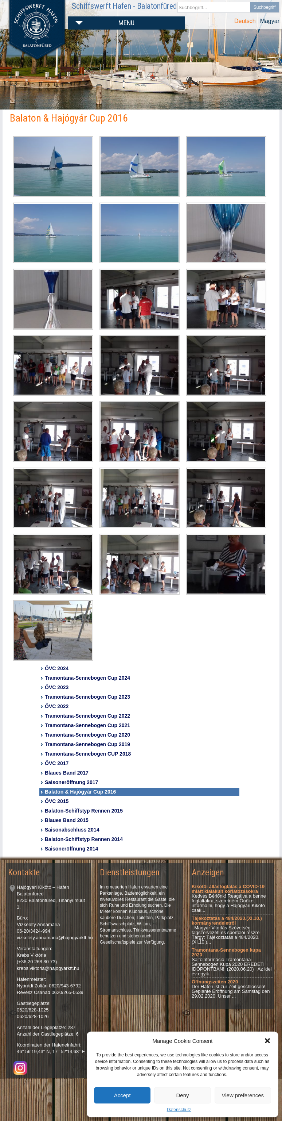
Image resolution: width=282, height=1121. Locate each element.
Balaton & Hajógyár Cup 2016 (80, 792)
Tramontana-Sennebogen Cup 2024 (87, 678)
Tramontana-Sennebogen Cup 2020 (87, 735)
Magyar (269, 21)
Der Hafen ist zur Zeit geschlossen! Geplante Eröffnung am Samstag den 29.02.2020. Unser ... (231, 989)
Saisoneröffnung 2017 (71, 782)
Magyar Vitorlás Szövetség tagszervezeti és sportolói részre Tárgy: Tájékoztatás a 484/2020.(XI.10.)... (227, 930)
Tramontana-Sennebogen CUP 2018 (88, 754)
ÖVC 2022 (56, 706)
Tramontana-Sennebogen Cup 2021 (87, 725)
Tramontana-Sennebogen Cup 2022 (87, 716)
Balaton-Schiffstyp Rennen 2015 (84, 811)
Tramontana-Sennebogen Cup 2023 (87, 697)
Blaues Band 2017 (67, 773)
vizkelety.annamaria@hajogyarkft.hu (55, 937)
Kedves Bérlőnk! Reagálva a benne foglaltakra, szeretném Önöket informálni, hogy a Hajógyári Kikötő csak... (229, 898)
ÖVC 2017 (56, 763)
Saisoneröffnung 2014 (71, 849)
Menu (126, 23)
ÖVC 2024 (56, 668)
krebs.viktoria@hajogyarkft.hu (48, 968)
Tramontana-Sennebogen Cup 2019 (87, 744)
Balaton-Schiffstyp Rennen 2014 (84, 839)
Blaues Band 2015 (67, 820)
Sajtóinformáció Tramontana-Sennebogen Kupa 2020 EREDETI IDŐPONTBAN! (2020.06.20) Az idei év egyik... (232, 961)
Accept (122, 1095)
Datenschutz (179, 1109)
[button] (267, 1040)
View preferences (243, 1095)
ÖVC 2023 (56, 687)
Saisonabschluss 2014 (72, 830)
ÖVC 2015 (56, 801)
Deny (182, 1095)
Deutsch (245, 21)
